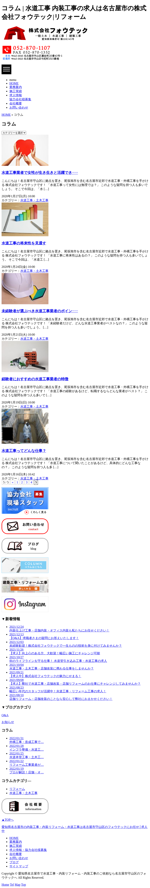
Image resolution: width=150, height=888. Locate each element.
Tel (12, 884)
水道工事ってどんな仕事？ (24, 451)
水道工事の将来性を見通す (24, 243)
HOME (14, 83)
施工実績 (15, 91)
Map (17, 884)
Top (23, 884)
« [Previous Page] (12, 482)
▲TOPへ (8, 819)
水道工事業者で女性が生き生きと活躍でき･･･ (40, 173)
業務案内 (15, 87)
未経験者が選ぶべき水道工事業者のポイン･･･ (40, 311)
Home (5, 884)
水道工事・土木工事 (34, 200)
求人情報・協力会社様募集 (28, 850)
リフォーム (17, 789)
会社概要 (15, 103)
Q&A (5, 715)
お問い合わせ (18, 107)
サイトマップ (18, 866)
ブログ (14, 862)
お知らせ (8, 722)
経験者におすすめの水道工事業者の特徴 (35, 379)
